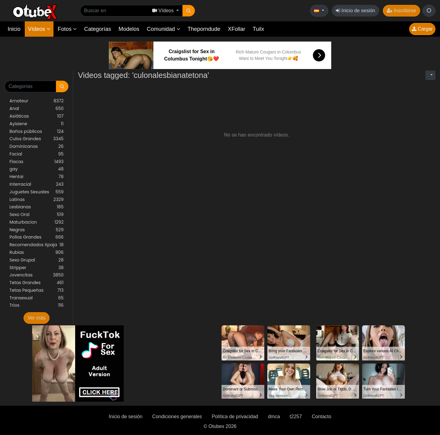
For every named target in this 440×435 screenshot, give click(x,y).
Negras (36, 230)
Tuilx (258, 29)
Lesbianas (36, 207)
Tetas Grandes (36, 283)
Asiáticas (36, 116)
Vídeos (39, 29)
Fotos (67, 29)
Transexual (36, 298)
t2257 (296, 416)
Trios (36, 305)
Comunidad (163, 29)
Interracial (36, 184)
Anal (36, 108)
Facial (36, 154)
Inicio (14, 29)
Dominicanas (36, 146)
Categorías (97, 29)
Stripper (36, 268)
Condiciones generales (177, 416)
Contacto (321, 416)
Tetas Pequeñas (36, 290)
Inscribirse (401, 10)
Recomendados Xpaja (36, 245)
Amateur (36, 101)
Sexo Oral (36, 214)
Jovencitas (36, 275)
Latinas (36, 199)
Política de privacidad (235, 416)
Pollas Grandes (36, 237)
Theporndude (204, 29)
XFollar (236, 29)
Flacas (36, 162)
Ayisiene (36, 124)
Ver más (37, 317)
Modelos (129, 29)
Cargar (422, 28)
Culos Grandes (36, 139)
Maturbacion (36, 222)
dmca (274, 416)
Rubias (36, 252)
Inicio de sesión (355, 10)
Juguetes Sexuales (36, 192)
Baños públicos (36, 131)
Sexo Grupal (36, 260)
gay (36, 169)
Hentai (36, 177)
